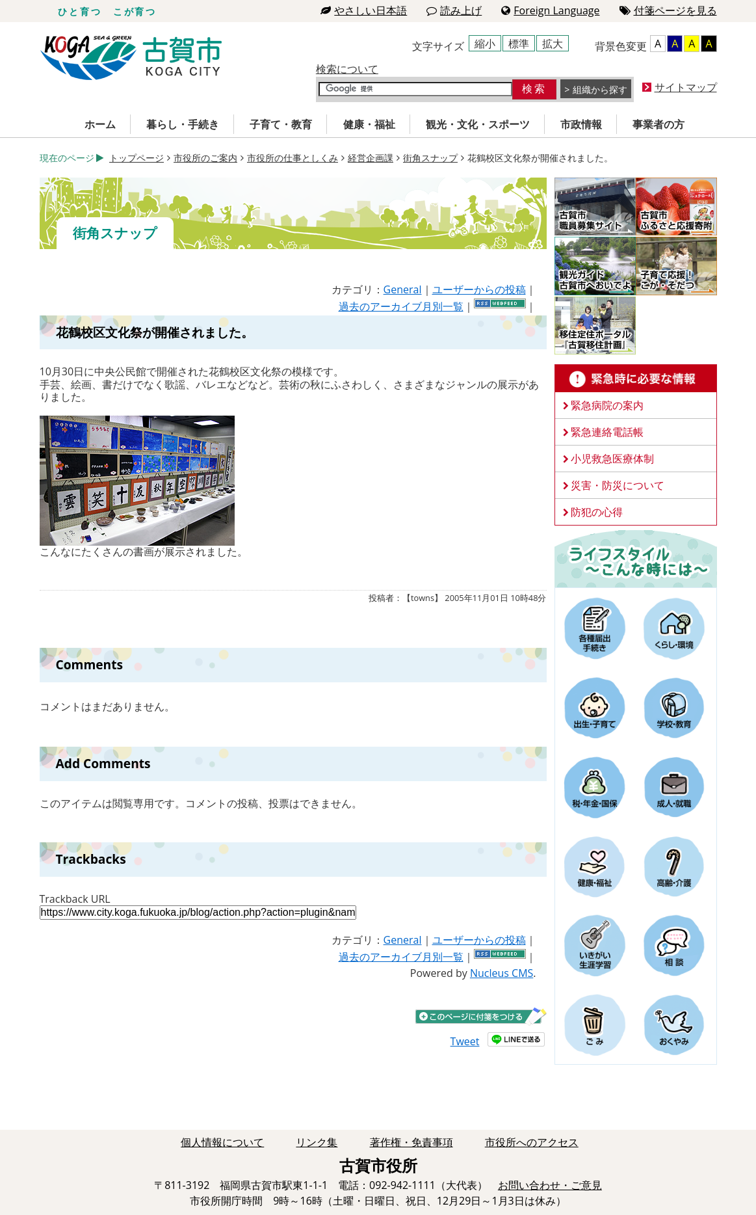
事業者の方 (658, 124)
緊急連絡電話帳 (607, 432)
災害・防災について (617, 485)
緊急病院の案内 (607, 405)
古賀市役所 (131, 58)
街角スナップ (430, 158)
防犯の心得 (597, 512)
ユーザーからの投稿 (479, 289)
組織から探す (600, 89)
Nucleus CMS (501, 973)
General (403, 289)
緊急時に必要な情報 (635, 378)
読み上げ (454, 10)
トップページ (136, 158)
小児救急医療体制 (612, 458)
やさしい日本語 (363, 10)
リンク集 (316, 1142)
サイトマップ (686, 87)
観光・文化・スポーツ (478, 124)
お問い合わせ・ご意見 (550, 1185)
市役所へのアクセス (532, 1142)
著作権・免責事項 (411, 1142)
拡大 (552, 43)
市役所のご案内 (205, 158)
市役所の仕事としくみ (292, 158)
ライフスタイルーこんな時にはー (635, 558)
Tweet (465, 1041)
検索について (347, 69)
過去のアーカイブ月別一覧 (401, 306)
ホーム (100, 124)
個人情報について (222, 1142)
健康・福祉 (369, 124)
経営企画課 (370, 158)
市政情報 (581, 124)
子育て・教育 (281, 124)
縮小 (485, 43)
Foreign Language (550, 10)
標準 (518, 43)
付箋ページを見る (668, 10)
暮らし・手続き (182, 124)
